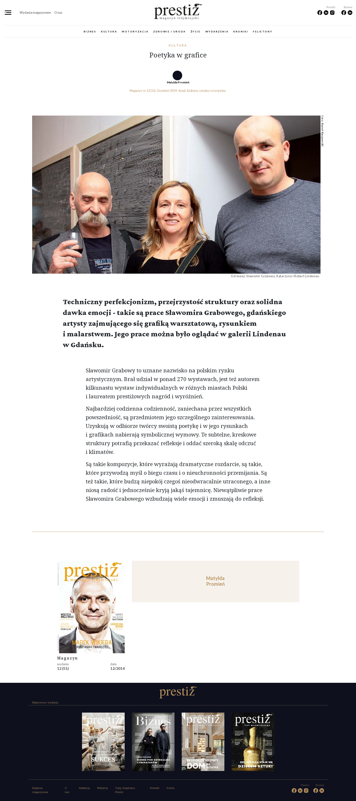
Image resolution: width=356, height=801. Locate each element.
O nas (58, 12)
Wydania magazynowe (35, 12)
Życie (196, 31)
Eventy (171, 788)
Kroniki (240, 31)
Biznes (90, 31)
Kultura (109, 31)
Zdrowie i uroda (169, 31)
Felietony (262, 31)
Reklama (102, 788)
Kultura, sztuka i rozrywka (206, 90)
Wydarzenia (217, 31)
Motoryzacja (135, 31)
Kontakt (154, 788)
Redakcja (84, 788)
